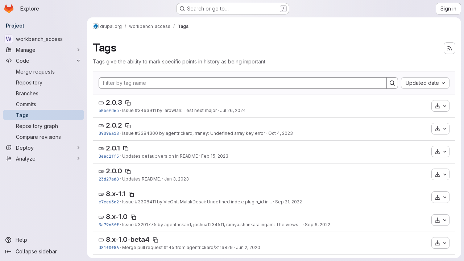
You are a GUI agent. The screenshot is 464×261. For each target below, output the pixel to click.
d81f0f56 (109, 247)
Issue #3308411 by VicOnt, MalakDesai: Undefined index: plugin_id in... (197, 201)
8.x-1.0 (117, 216)
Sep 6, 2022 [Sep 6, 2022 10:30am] (317, 224)
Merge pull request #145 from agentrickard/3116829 (177, 247)
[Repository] (43, 82)
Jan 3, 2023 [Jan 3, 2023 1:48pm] (176, 179)
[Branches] (43, 93)
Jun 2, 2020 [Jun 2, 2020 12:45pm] (248, 247)
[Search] (392, 83)
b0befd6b (109, 110)
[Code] (43, 60)
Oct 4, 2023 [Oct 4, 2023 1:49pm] (280, 133)
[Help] (43, 240)
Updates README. (141, 179)
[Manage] (43, 50)
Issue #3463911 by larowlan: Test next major (169, 110)
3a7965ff (109, 224)
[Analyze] (43, 158)
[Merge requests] (43, 71)
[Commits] (43, 104)
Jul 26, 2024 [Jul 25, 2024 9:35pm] (233, 110)
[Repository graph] (43, 126)
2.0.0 (114, 171)
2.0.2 (114, 125)
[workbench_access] (43, 39)
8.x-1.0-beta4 (128, 239)
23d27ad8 (109, 179)
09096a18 (109, 133)
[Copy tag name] (128, 103)
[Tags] (43, 115)
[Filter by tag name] (243, 83)
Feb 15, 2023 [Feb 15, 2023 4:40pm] (214, 156)
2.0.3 (114, 102)
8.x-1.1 (115, 194)
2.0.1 (113, 148)
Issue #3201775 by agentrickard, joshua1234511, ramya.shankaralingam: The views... (212, 224)
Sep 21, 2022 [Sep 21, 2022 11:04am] (288, 201)
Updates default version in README (160, 156)
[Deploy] (43, 147)
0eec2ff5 (109, 156)
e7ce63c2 (109, 201)
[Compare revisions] (43, 137)
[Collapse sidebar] (43, 251)
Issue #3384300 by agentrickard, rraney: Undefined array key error (193, 133)
